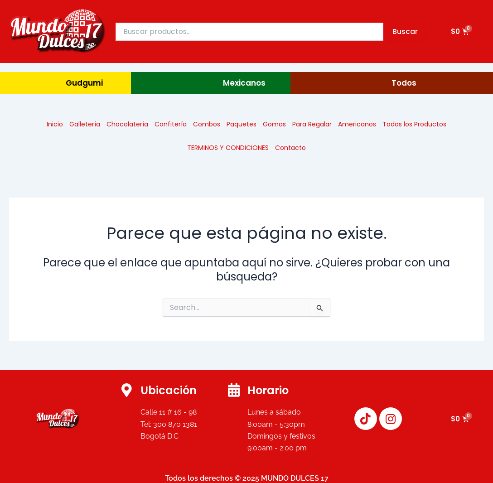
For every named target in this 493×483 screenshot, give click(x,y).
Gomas (274, 124)
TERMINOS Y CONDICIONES (228, 147)
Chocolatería (127, 124)
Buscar (405, 31)
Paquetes (241, 124)
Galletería (84, 124)
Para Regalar (312, 124)
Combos (206, 124)
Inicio (55, 124)
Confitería (171, 124)
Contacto (290, 147)
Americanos (357, 124)
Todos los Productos (414, 124)
